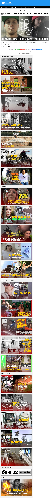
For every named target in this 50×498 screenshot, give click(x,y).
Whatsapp (17, 49)
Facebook (35, 49)
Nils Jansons (14, 42)
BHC (25, 42)
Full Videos (20, 7)
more (12, 56)
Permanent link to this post (25, 53)
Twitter (40, 49)
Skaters (6, 7)
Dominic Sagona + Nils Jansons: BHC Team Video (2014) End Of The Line (24, 13)
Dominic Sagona (6, 42)
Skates (11, 7)
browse (11, 467)
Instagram (24, 49)
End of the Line (34, 51)
